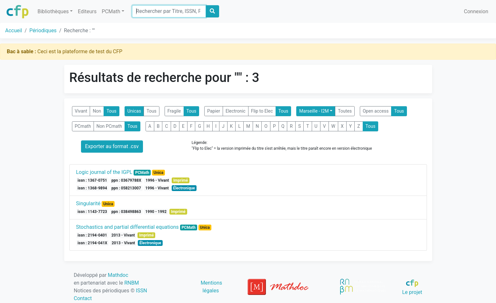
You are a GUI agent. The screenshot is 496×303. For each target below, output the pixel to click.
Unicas (134, 111)
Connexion (476, 11)
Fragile (174, 111)
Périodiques (42, 30)
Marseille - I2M (314, 111)
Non (97, 111)
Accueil (13, 30)
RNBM (131, 283)
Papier (213, 111)
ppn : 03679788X (126, 180)
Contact (83, 298)
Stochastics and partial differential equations (127, 227)
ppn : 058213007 (126, 188)
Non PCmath (109, 126)
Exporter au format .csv (112, 146)
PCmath (83, 126)
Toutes (345, 111)
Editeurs (87, 11)
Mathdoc (118, 275)
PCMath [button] (111, 11)
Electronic (236, 111)
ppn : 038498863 (126, 211)
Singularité (88, 203)
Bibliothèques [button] (53, 11)
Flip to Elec (262, 111)
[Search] (169, 11)
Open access (376, 111)
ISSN (141, 291)
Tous (111, 111)
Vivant (81, 111)
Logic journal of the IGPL (104, 172)
